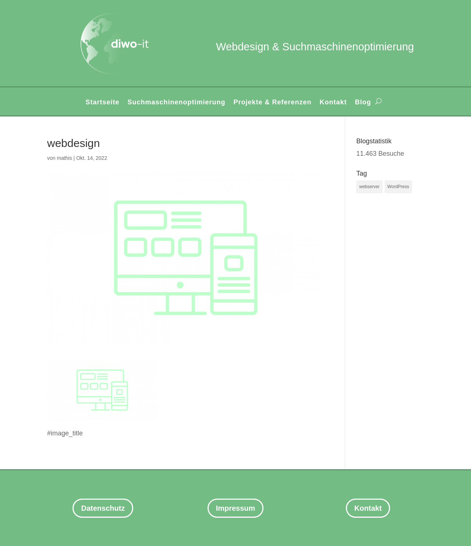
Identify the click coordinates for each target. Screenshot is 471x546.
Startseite (102, 103)
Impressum (235, 508)
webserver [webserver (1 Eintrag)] (369, 186)
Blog (363, 103)
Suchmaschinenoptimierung (176, 103)
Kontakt (333, 103)
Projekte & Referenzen (273, 103)
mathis (64, 158)
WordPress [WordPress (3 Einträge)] (398, 186)
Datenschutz (103, 508)
